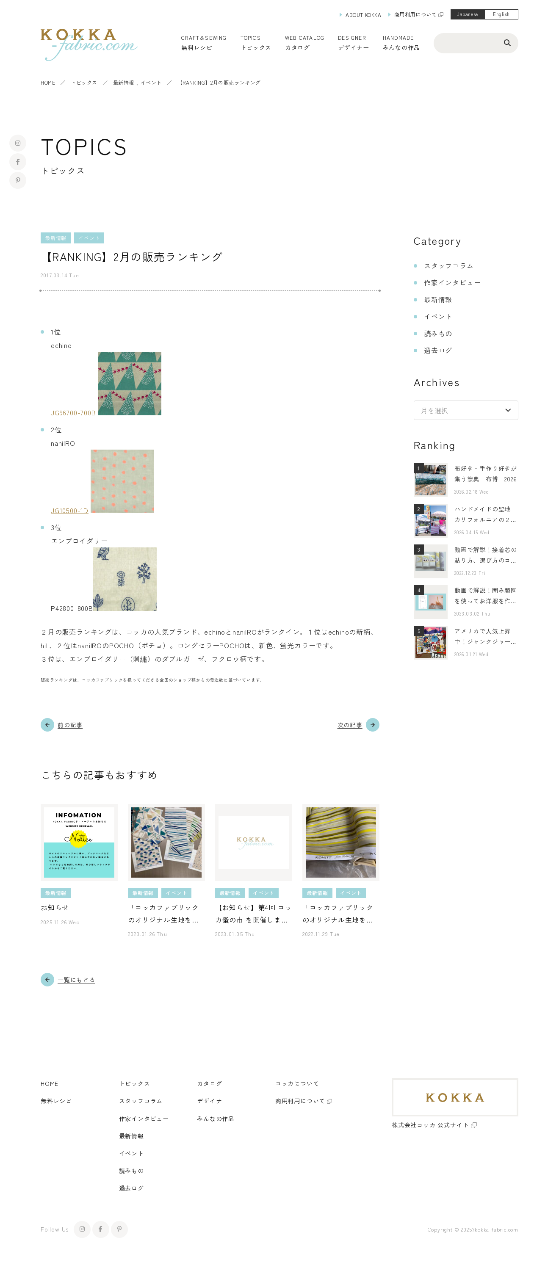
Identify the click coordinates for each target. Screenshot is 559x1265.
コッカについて (297, 1083)
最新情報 (123, 82)
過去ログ (438, 350)
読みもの (438, 333)
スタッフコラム (449, 265)
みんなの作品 (401, 47)
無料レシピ (56, 1101)
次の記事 (350, 725)
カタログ (297, 47)
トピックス (84, 82)
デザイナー (353, 47)
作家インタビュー (452, 282)
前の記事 (70, 725)
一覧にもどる (76, 979)
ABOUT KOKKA (364, 14)
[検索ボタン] (507, 42)
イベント (151, 82)
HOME (48, 82)
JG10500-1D (70, 510)
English (501, 14)
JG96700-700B (73, 412)
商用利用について (415, 14)
